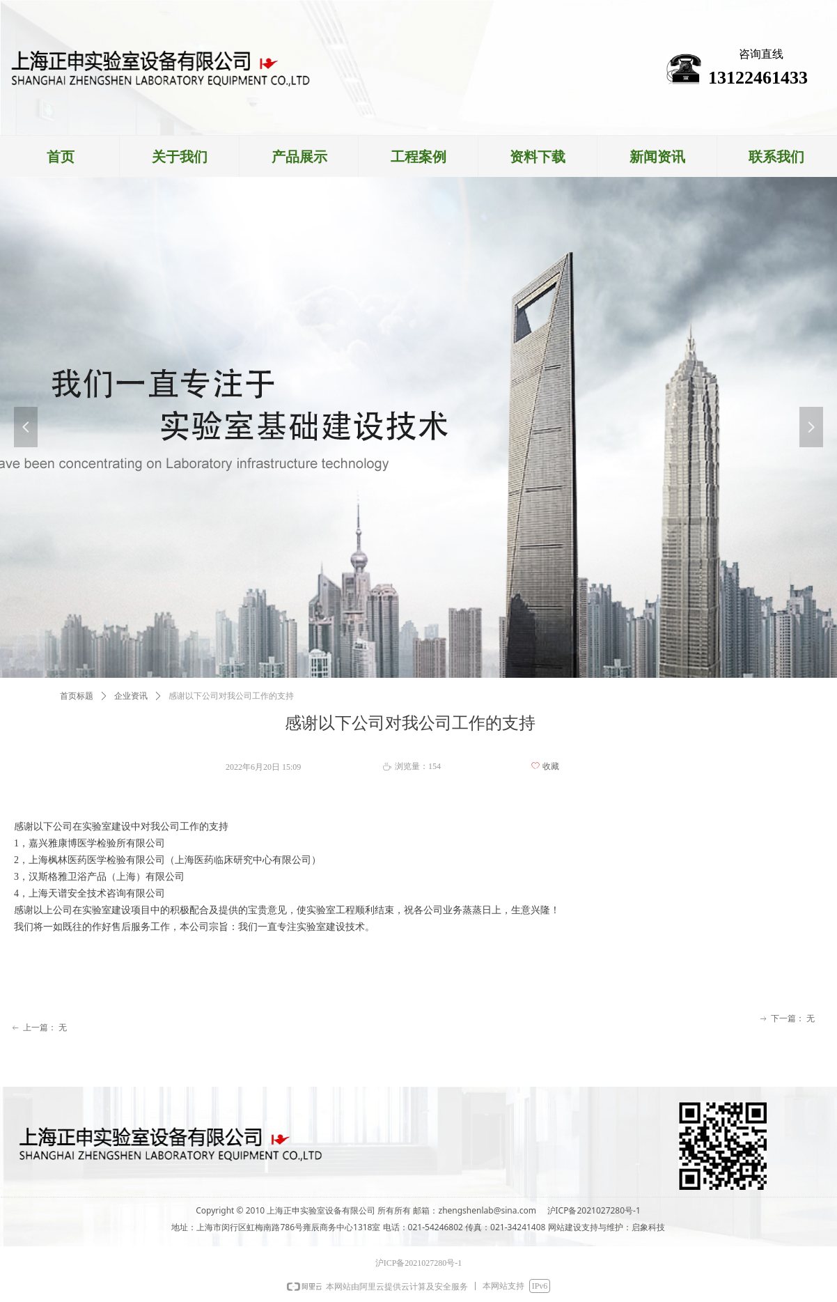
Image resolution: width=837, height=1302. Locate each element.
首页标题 (76, 696)
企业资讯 (131, 696)
